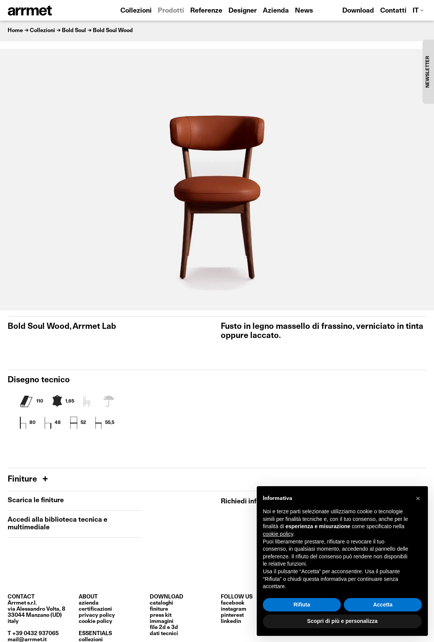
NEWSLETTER (428, 71)
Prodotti (171, 11)
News (304, 11)
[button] (418, 498)
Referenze (206, 11)
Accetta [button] (383, 605)
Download (358, 11)
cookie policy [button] (278, 534)
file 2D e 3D (164, 627)
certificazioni (95, 609)
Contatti (393, 11)
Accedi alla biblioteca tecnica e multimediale (57, 524)
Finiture (23, 479)
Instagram (233, 609)
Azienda (276, 11)
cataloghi (161, 603)
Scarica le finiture (36, 500)
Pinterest (232, 615)
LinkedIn (231, 621)
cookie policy (95, 621)
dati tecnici (164, 633)
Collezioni (136, 11)
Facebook (233, 603)
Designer (242, 11)
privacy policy (97, 615)
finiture (159, 609)
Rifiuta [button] (301, 605)
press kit (161, 615)
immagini (161, 621)
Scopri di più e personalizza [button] (342, 621)
